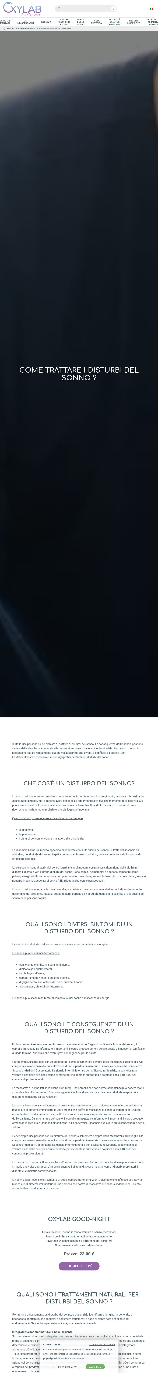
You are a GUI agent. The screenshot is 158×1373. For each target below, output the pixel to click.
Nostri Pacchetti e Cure (64, 22)
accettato (95, 1367)
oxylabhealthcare (26, 28)
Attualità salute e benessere (114, 22)
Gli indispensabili (25, 22)
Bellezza (45, 22)
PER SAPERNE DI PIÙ (79, 1266)
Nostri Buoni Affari (80, 22)
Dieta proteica (96, 22)
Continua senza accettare (102, 1344)
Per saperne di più (67, 1367)
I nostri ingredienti (134, 22)
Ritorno (8, 28)
